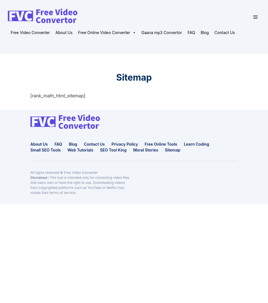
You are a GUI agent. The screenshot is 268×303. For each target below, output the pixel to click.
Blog (205, 32)
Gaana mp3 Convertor (162, 32)
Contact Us (225, 32)
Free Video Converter (30, 32)
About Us (63, 32)
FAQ (191, 32)
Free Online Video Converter (107, 32)
